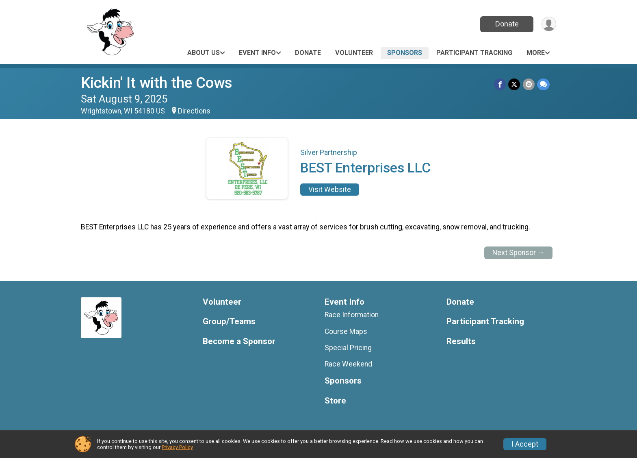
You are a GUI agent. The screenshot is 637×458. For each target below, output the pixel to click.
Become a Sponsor (239, 341)
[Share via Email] (529, 84)
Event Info (257, 53)
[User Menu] (548, 24)
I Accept (524, 444)
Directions (194, 111)
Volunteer (354, 53)
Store (335, 401)
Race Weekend (348, 364)
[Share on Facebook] (500, 84)
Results (461, 341)
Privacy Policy (177, 447)
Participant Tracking (474, 53)
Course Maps (346, 331)
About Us (203, 53)
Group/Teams (229, 321)
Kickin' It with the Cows (156, 83)
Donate (506, 24)
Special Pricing (348, 348)
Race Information (352, 315)
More (535, 53)
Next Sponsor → (518, 253)
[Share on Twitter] (514, 84)
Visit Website (329, 189)
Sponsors (404, 53)
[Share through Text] (543, 84)
